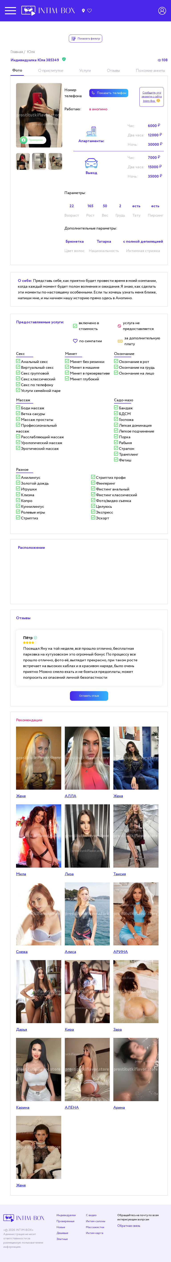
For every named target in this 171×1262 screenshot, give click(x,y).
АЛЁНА (72, 1107)
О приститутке (50, 71)
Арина (119, 1107)
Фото (17, 70)
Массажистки (95, 1227)
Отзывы (113, 71)
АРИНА (120, 952)
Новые (61, 1227)
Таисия (119, 874)
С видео (91, 1215)
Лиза (69, 874)
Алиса (70, 952)
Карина (22, 1107)
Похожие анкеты (150, 71)
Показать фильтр (85, 38)
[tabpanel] (39, 115)
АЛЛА (70, 796)
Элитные (62, 1239)
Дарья (21, 1030)
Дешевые (62, 1233)
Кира (69, 1030)
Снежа (22, 952)
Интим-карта (94, 1233)
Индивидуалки (66, 1215)
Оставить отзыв (89, 695)
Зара (117, 1030)
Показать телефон (108, 93)
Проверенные (65, 1221)
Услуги (85, 71)
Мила (21, 874)
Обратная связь (128, 1225)
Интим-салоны (95, 1221)
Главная (17, 52)
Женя (21, 796)
